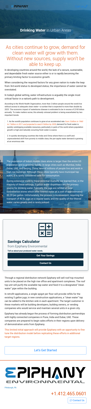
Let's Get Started (45, 350)
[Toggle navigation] (7, 6)
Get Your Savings (45, 255)
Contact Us (45, 263)
